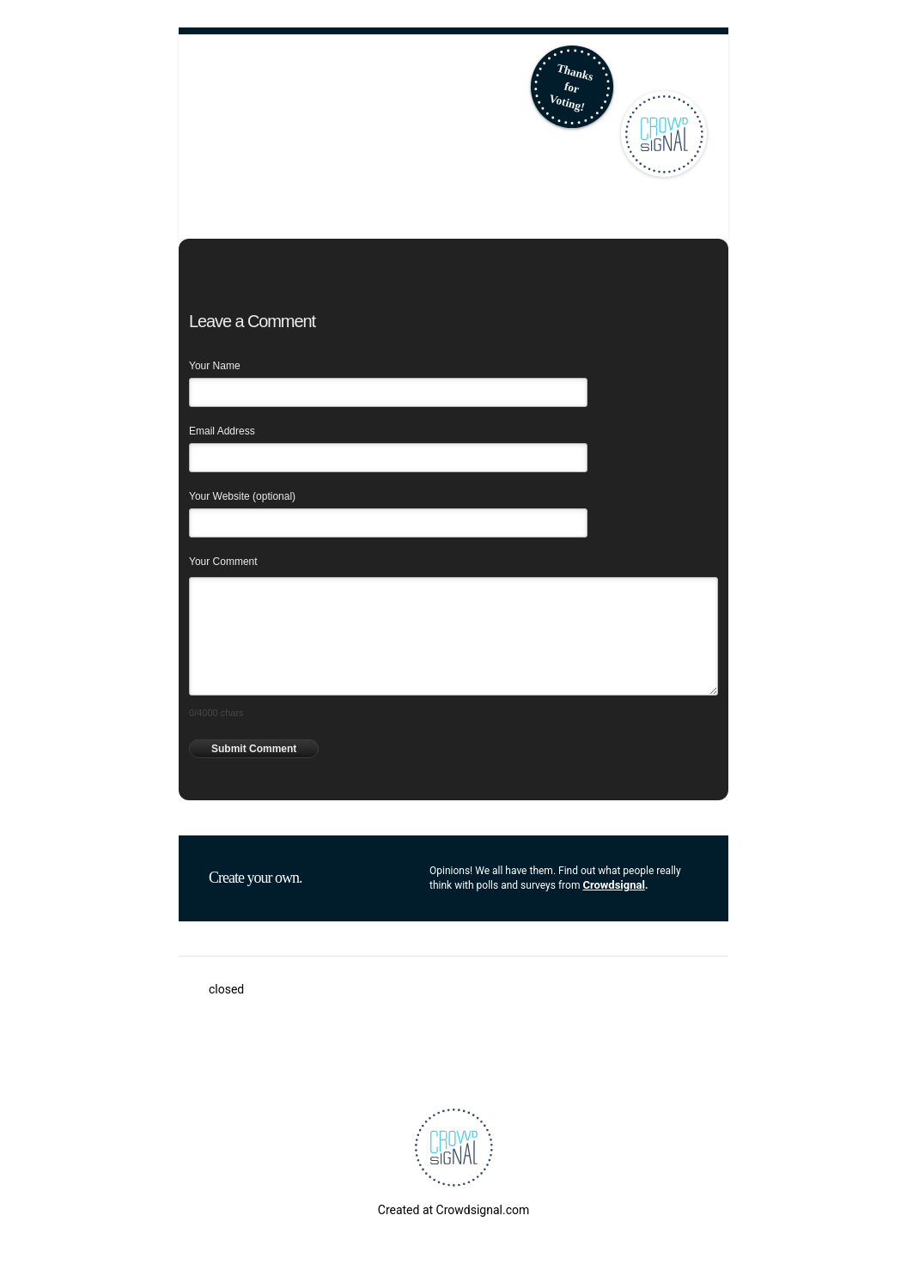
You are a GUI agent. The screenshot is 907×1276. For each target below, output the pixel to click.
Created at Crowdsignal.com (453, 1210)
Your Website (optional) (242, 496)
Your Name (214, 366)
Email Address (222, 431)
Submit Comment (253, 749)
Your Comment (223, 562)
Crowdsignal (613, 884)
